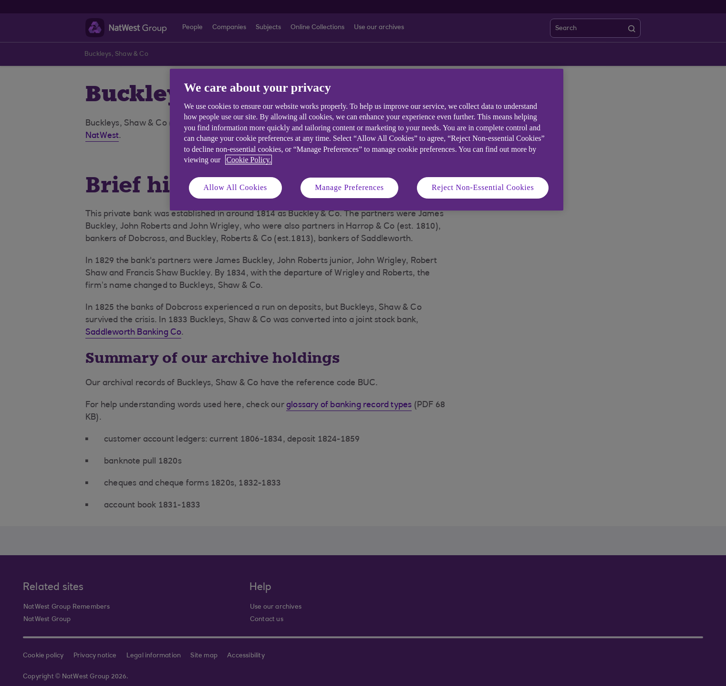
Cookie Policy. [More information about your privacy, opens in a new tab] (248, 160)
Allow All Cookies (236, 187)
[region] (366, 140)
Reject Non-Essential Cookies (483, 187)
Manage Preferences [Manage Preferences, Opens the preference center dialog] (349, 187)
